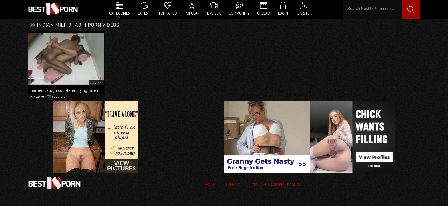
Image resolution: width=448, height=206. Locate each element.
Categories (119, 13)
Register (304, 13)
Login (283, 13)
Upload (263, 13)
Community (239, 13)
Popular (192, 13)
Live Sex (214, 13)
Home (209, 184)
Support (233, 184)
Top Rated (167, 13)
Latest (144, 13)
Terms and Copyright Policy (276, 184)
